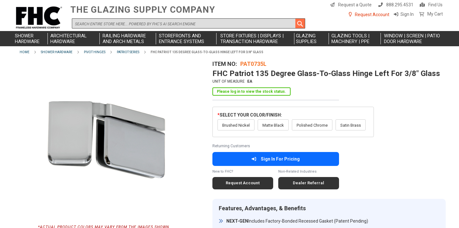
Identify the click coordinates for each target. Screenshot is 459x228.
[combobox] (188, 23)
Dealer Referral (308, 174)
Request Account (372, 14)
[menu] (229, 38)
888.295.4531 (399, 4)
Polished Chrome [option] (312, 117)
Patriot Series (128, 52)
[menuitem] (30, 38)
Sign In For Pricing (275, 151)
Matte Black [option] (273, 117)
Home (24, 52)
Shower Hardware (56, 52)
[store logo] (40, 18)
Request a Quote (355, 4)
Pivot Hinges (94, 52)
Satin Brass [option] (350, 117)
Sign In (407, 14)
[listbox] (293, 116)
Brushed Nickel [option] (236, 117)
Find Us (435, 4)
